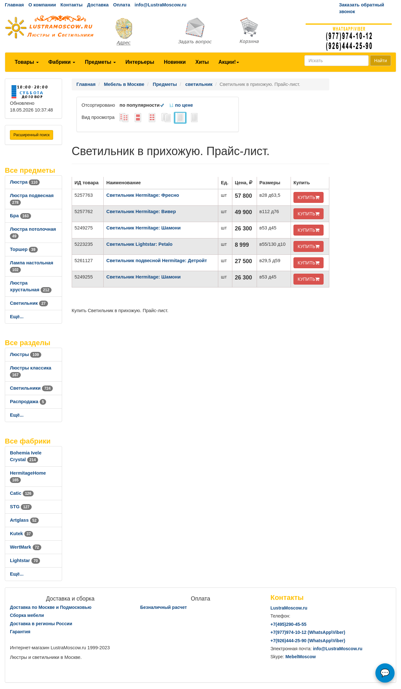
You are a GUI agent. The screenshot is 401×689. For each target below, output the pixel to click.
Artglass (24, 520)
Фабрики (61, 62)
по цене (181, 105)
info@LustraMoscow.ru (161, 4)
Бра (20, 215)
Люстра (25, 182)
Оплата (121, 4)
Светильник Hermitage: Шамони (143, 227)
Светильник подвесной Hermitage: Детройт (156, 260)
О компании (42, 4)
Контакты (71, 4)
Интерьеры (139, 62)
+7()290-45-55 (288, 624)
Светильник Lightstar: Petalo (139, 244)
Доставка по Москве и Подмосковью (51, 607)
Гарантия (20, 631)
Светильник (29, 303)
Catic (22, 493)
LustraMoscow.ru (288, 607)
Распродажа (28, 401)
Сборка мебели (27, 615)
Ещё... (17, 316)
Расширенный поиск (31, 135)
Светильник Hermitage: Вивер (141, 211)
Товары (27, 62)
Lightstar (25, 560)
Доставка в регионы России (41, 623)
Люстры (25, 354)
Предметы (100, 62)
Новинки (175, 62)
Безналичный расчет (163, 607)
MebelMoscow (300, 656)
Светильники (31, 388)
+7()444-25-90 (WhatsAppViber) (307, 640)
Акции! (228, 62)
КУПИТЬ (308, 197)
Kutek (21, 533)
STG (21, 506)
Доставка (97, 4)
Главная (14, 4)
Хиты (202, 62)
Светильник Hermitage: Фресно (142, 195)
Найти (380, 60)
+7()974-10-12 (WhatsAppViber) (307, 632)
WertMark (25, 547)
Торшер (24, 249)
